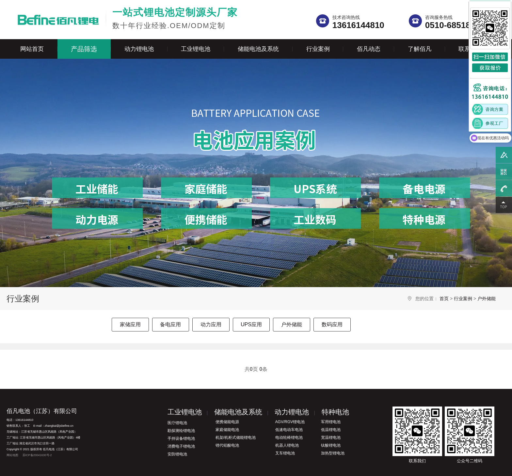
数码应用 (332, 324)
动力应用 (210, 324)
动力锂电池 (139, 49)
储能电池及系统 (258, 49)
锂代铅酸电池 (227, 445)
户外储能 (486, 298)
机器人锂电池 (287, 445)
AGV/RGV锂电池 (290, 422)
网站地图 (12, 455)
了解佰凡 (419, 49)
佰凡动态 (368, 49)
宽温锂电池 (331, 437)
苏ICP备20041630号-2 (37, 455)
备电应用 (170, 324)
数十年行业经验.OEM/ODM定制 (175, 18)
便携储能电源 (227, 422)
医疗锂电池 (177, 423)
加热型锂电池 (332, 453)
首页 (444, 298)
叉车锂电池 (285, 453)
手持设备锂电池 (181, 438)
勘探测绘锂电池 (181, 430)
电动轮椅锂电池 (289, 437)
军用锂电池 (331, 422)
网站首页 (32, 49)
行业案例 (318, 49)
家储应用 (130, 324)
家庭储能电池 (227, 429)
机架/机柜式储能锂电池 (236, 437)
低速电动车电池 (289, 429)
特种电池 (335, 412)
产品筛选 (84, 49)
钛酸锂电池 (331, 445)
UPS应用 (251, 324)
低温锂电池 (331, 429)
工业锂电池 (195, 49)
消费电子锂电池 (181, 446)
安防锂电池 (177, 454)
